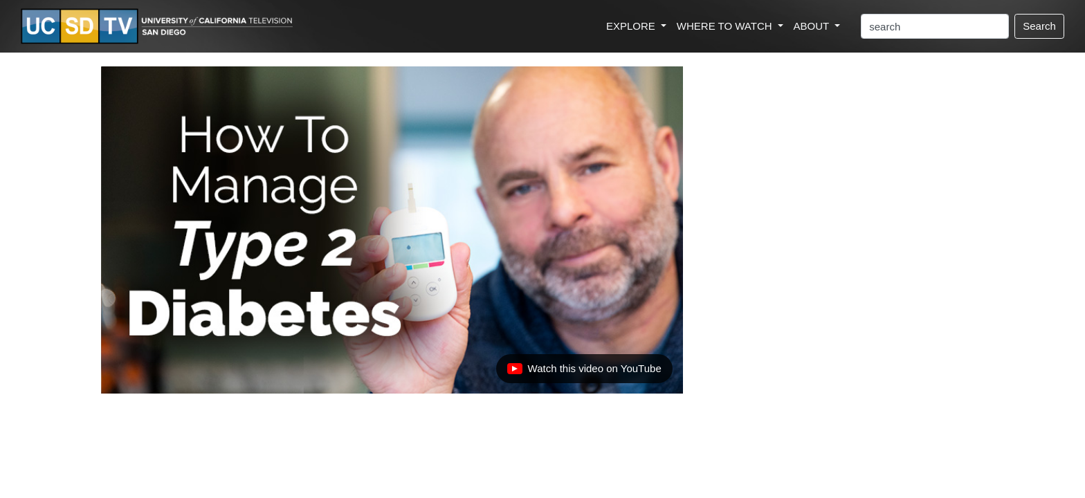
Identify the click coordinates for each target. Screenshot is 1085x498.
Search (1039, 26)
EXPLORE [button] (632, 26)
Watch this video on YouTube (584, 372)
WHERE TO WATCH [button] (726, 26)
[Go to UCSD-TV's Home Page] (159, 27)
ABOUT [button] (813, 26)
